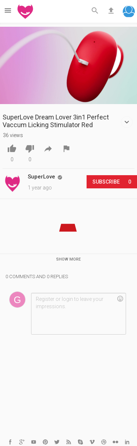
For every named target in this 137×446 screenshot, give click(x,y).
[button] (128, 12)
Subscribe (111, 182)
